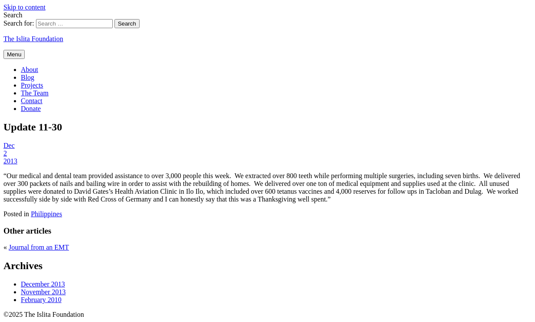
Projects (32, 85)
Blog (27, 77)
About (29, 69)
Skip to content (24, 7)
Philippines (46, 214)
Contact (31, 100)
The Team (35, 93)
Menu (14, 54)
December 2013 (43, 284)
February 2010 (41, 299)
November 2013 (43, 292)
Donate (31, 108)
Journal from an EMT (39, 247)
